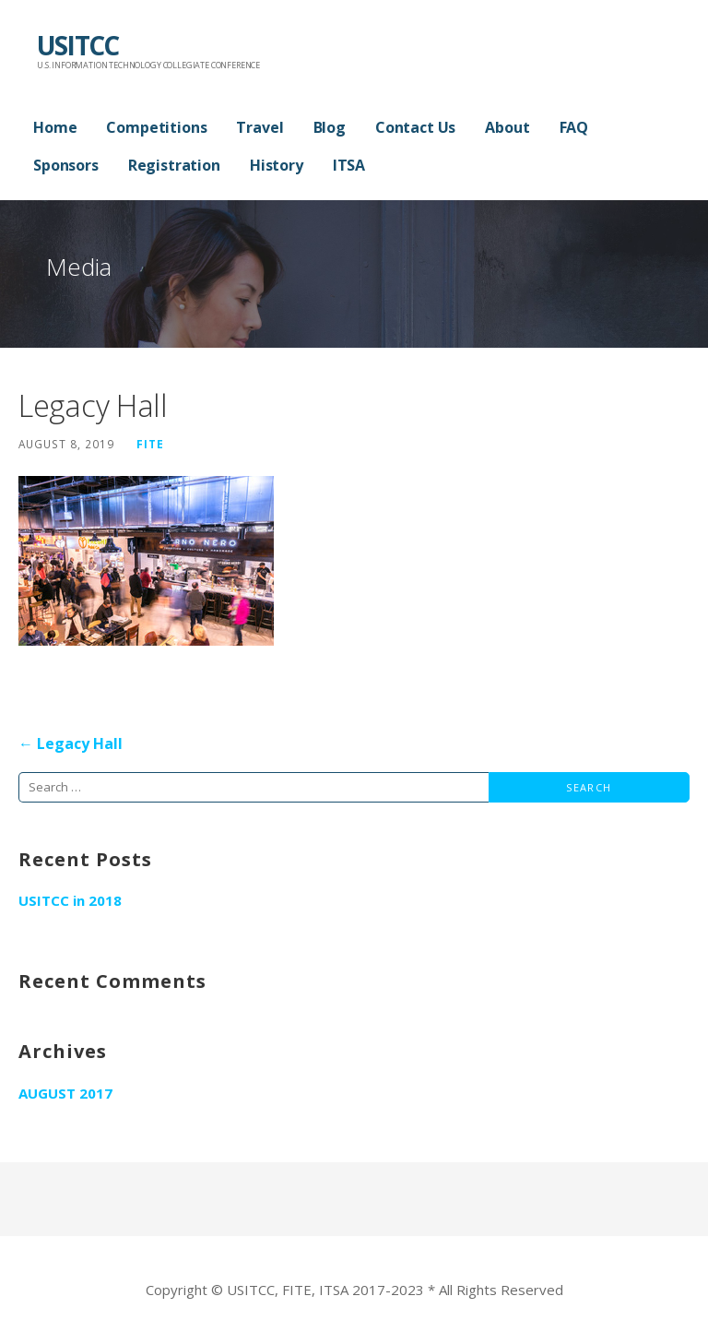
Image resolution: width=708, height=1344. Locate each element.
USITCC (77, 45)
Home (55, 127)
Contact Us (415, 127)
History (276, 165)
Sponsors (66, 165)
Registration (174, 165)
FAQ (574, 127)
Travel (259, 127)
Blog (329, 127)
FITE (150, 443)
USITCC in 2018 (70, 900)
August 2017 (65, 1093)
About (507, 127)
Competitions (156, 127)
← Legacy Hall (70, 743)
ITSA (349, 165)
